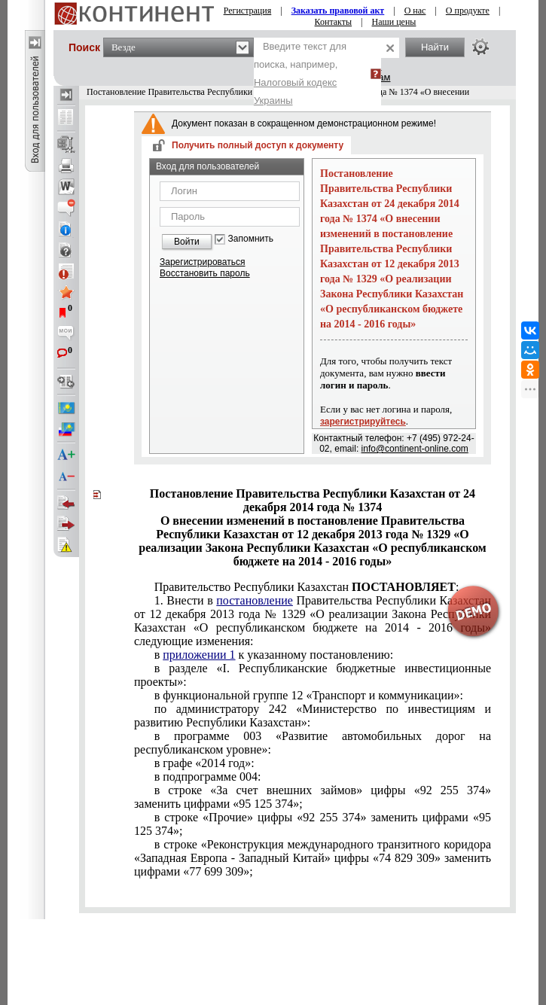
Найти (435, 47)
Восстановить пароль (205, 273)
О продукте (468, 10)
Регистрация (248, 10)
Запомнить (250, 239)
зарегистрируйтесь (363, 421)
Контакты (333, 22)
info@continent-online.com (414, 448)
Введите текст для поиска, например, (300, 73)
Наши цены (394, 22)
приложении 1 (199, 654)
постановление (254, 600)
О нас (415, 10)
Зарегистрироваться (202, 262)
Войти (187, 241)
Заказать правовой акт (338, 10)
